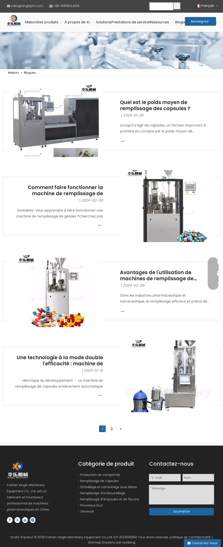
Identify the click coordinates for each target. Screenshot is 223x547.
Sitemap (94, 542)
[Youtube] (25, 520)
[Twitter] (17, 520)
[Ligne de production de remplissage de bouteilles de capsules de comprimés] (111, 50)
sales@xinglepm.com (27, 6)
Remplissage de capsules (99, 481)
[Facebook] (10, 520)
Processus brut (91, 505)
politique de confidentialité (190, 537)
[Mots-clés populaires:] (176, 5)
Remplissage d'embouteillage (102, 493)
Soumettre (181, 511)
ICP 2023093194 (125, 537)
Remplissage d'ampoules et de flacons (109, 499)
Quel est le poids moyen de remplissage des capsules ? (155, 105)
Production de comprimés (100, 475)
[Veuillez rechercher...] (161, 6)
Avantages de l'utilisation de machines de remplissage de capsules (157, 278)
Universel (87, 511)
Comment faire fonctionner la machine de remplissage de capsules (65, 193)
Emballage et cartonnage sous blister (108, 487)
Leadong (128, 542)
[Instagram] (32, 520)
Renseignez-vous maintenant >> (200, 22)
